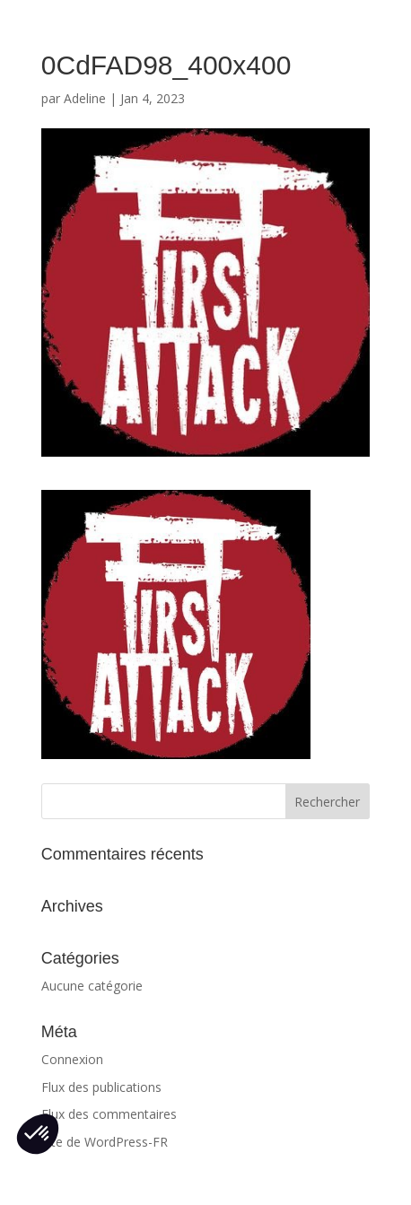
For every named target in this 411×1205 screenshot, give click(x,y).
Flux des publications (101, 1087)
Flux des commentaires (109, 1113)
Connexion (72, 1059)
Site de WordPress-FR (104, 1141)
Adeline (85, 98)
